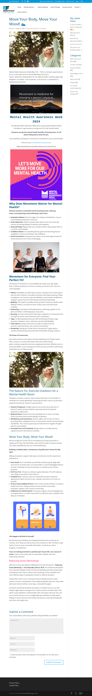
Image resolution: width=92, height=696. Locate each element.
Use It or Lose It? (76, 44)
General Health (75, 68)
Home (19, 7)
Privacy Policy (14, 683)
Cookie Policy (13, 685)
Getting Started (28, 7)
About (77, 1)
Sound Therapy (55, 7)
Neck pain (73, 79)
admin (13, 28)
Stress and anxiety (31, 28)
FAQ (82, 1)
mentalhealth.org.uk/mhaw (41, 143)
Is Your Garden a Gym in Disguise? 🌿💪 (76, 27)
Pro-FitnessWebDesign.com (28, 693)
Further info (74, 65)
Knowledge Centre (60, 1)
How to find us (22, 12)
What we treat (70, 1)
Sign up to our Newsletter (46, 1)
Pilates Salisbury (43, 7)
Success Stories (67, 7)
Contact (77, 7)
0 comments (42, 28)
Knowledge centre (76, 74)
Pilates (72, 83)
